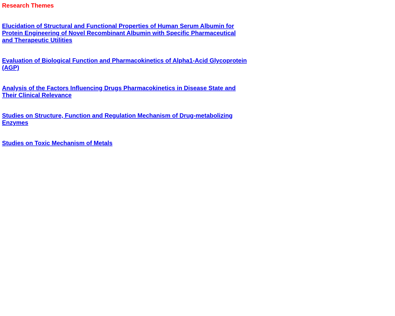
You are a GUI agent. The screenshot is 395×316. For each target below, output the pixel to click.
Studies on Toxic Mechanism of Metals (57, 143)
